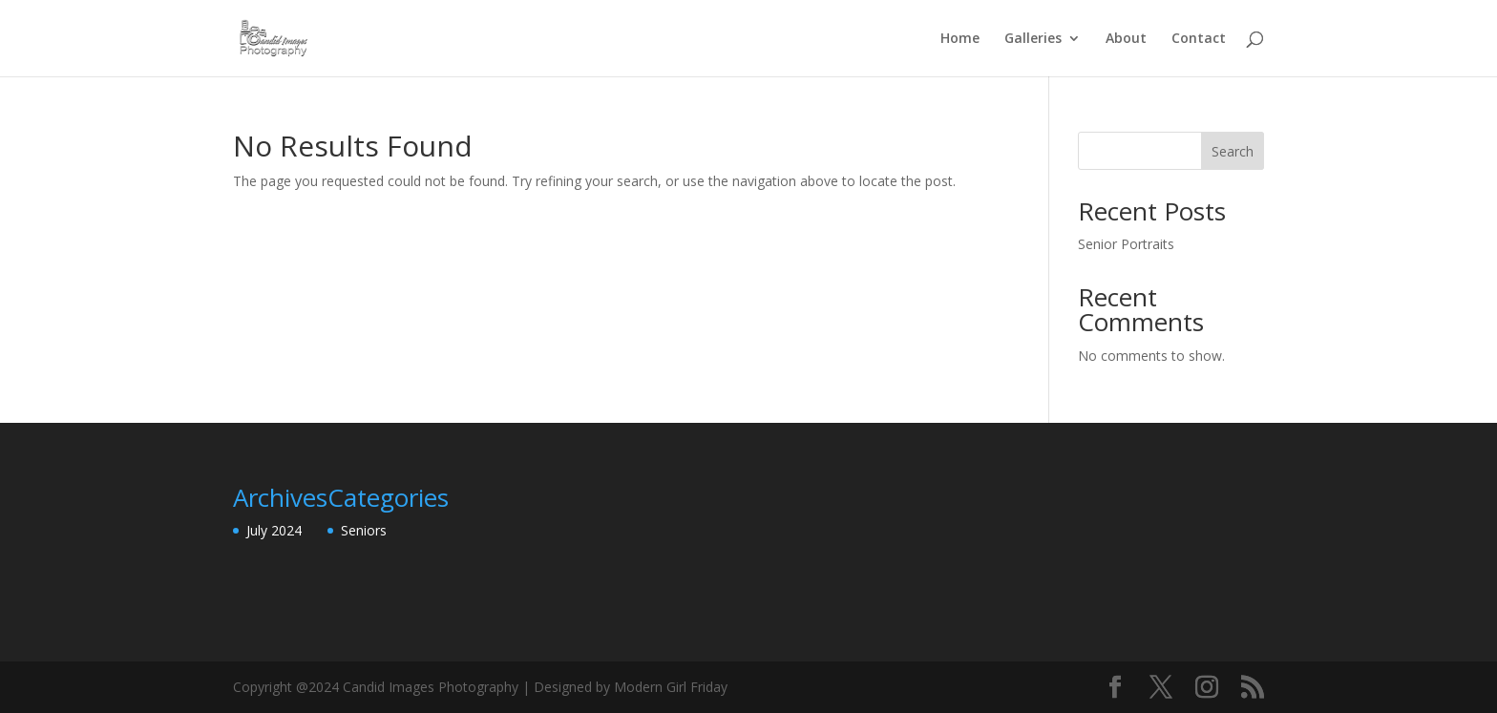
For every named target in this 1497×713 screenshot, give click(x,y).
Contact (1198, 39)
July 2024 (274, 530)
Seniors (364, 530)
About (1126, 39)
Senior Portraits (1126, 244)
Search (1233, 151)
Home (960, 39)
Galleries (1033, 39)
